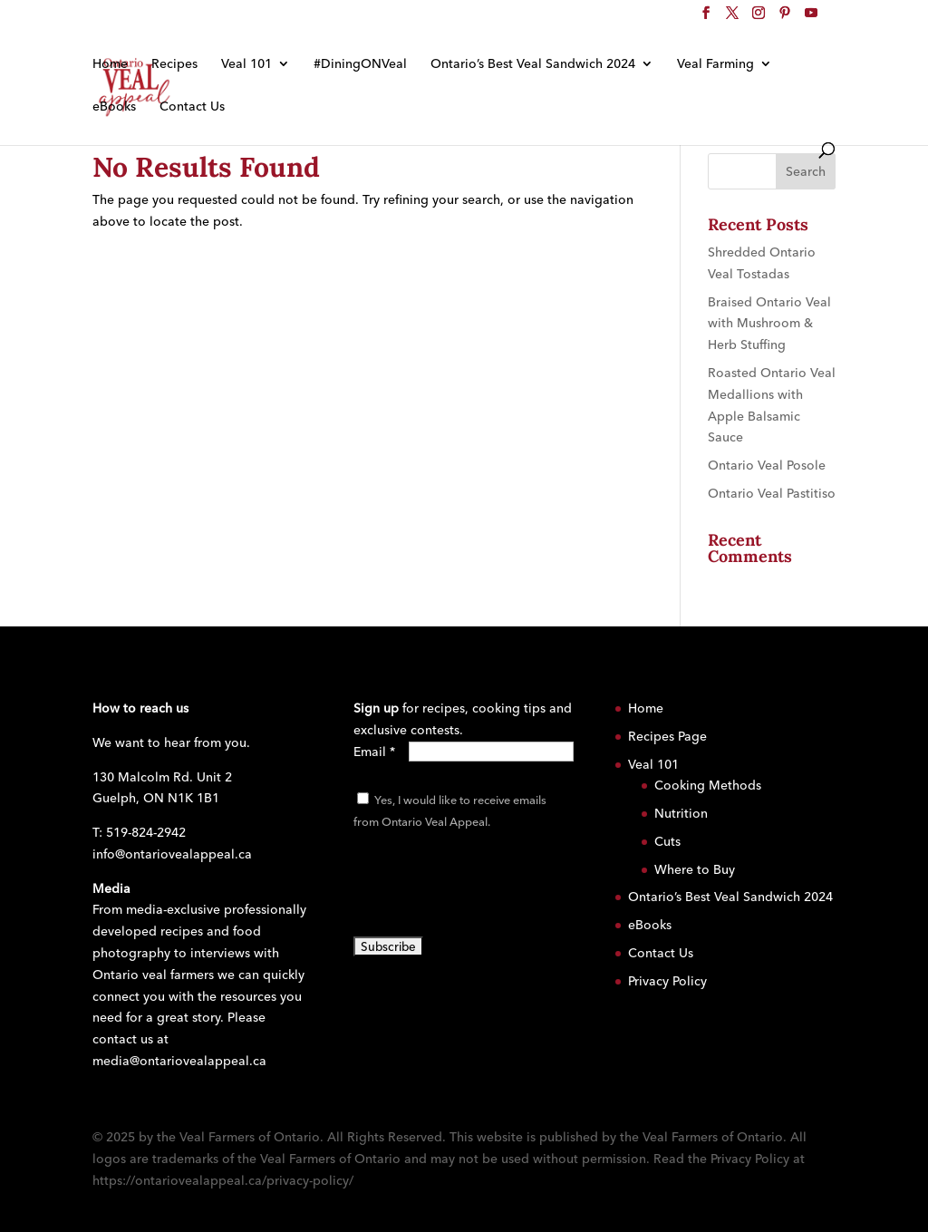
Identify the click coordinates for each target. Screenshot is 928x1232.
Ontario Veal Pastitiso (772, 493)
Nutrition (681, 813)
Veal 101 (246, 64)
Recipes (174, 64)
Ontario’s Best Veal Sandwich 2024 (532, 64)
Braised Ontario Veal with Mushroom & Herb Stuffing (769, 324)
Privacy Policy (667, 981)
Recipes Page (667, 736)
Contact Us (192, 107)
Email (374, 751)
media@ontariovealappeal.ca (179, 1061)
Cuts (667, 841)
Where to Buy (694, 869)
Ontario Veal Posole (767, 465)
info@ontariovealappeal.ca (172, 854)
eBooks (114, 107)
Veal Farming (715, 64)
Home (110, 64)
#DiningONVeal (360, 64)
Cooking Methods (707, 785)
